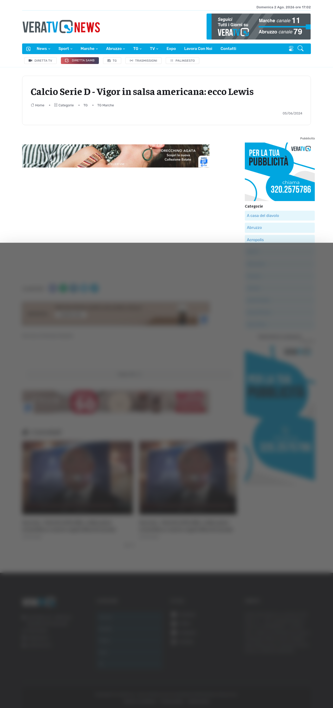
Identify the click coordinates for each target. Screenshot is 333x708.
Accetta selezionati (280, 640)
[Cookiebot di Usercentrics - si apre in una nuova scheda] (44, 689)
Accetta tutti (280, 623)
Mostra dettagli (284, 689)
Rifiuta (280, 657)
